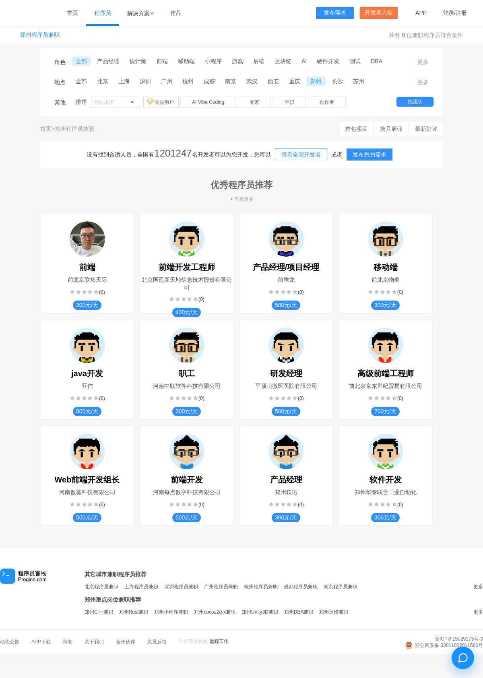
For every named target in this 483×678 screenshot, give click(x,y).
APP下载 (41, 641)
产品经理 (108, 61)
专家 (254, 102)
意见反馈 (157, 641)
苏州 (358, 81)
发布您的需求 (369, 154)
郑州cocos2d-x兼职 (214, 612)
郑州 (316, 81)
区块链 (283, 61)
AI (304, 61)
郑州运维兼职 (333, 612)
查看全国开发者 (301, 154)
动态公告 (9, 641)
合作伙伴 (125, 641)
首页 (72, 13)
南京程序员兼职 (340, 586)
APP (421, 13)
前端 (162, 61)
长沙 (337, 81)
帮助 (67, 641)
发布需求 (335, 13)
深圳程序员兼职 (181, 586)
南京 (230, 81)
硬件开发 (328, 61)
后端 (258, 61)
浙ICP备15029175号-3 (459, 639)
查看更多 (241, 199)
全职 (289, 102)
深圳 (145, 81)
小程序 (213, 61)
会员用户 (161, 102)
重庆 (294, 81)
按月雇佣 (391, 129)
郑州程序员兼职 (40, 35)
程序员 (102, 13)
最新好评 (426, 129)
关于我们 (94, 641)
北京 (102, 81)
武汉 (252, 81)
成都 (209, 81)
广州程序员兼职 (221, 586)
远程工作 (219, 641)
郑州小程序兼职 (171, 612)
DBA (376, 61)
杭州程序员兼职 (261, 586)
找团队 (415, 102)
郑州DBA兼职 (299, 612)
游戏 (237, 61)
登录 (448, 13)
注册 (461, 13)
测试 (355, 61)
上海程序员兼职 (141, 586)
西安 (273, 81)
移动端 (186, 61)
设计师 (138, 61)
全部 (81, 61)
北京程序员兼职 (101, 586)
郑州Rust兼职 (134, 612)
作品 (176, 13)
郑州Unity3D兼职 (260, 612)
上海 (124, 81)
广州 (166, 81)
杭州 (188, 81)
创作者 (327, 102)
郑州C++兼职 (99, 612)
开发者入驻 (379, 13)
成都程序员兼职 (301, 586)
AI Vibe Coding (208, 102)
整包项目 (356, 129)
